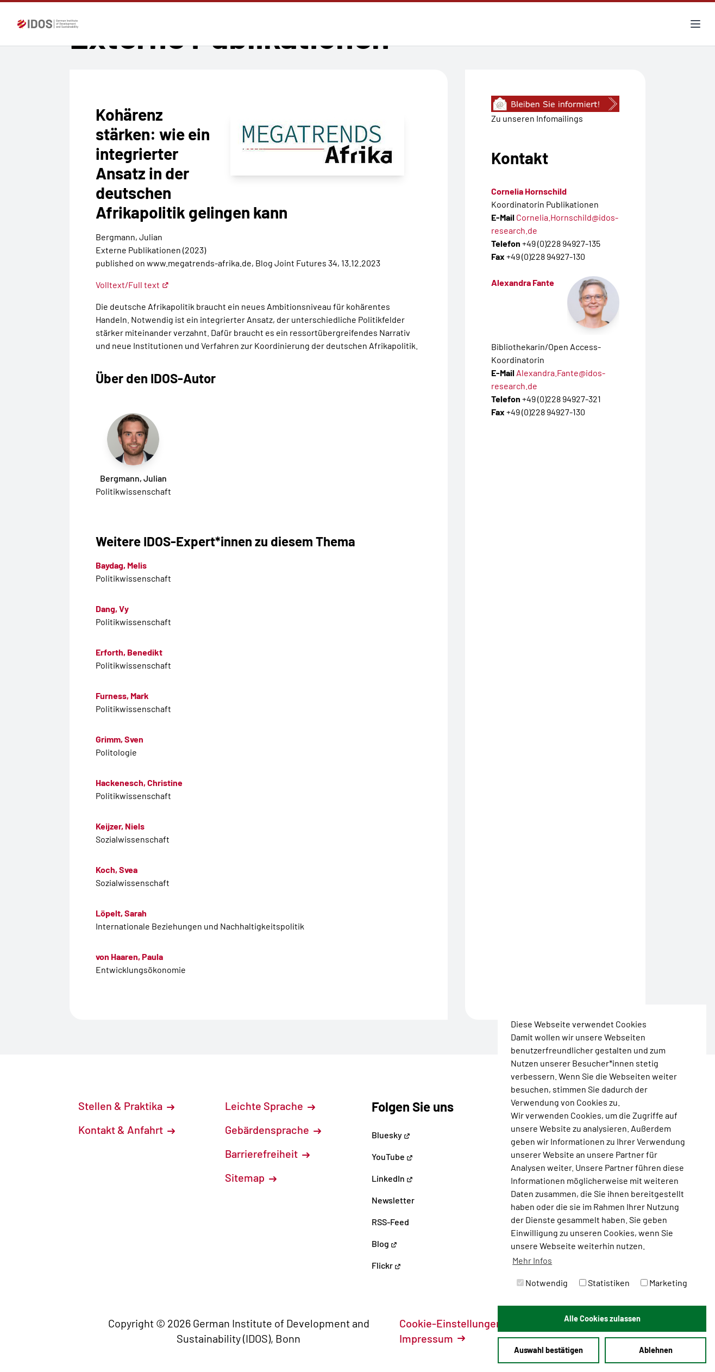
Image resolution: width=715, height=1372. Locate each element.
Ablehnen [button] (656, 1350)
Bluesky (391, 1135)
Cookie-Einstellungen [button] (456, 1323)
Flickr (386, 1265)
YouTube (392, 1156)
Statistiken (604, 1282)
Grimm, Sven (119, 739)
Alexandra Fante (522, 282)
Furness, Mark (122, 695)
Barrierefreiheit (267, 1153)
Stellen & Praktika (126, 1105)
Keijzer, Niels (120, 826)
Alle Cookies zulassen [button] (602, 1318)
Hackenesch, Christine (139, 782)
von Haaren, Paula (129, 956)
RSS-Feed (390, 1222)
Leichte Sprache (270, 1105)
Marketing (664, 1282)
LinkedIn (392, 1178)
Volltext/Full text (132, 284)
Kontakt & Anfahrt (126, 1129)
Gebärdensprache (273, 1129)
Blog (384, 1243)
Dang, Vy (112, 608)
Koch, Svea (116, 869)
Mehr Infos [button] (532, 1260)
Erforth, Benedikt (129, 652)
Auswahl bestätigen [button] (548, 1350)
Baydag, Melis (121, 565)
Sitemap (251, 1177)
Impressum (432, 1338)
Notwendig (542, 1282)
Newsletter (393, 1200)
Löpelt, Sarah (121, 913)
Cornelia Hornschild (529, 191)
